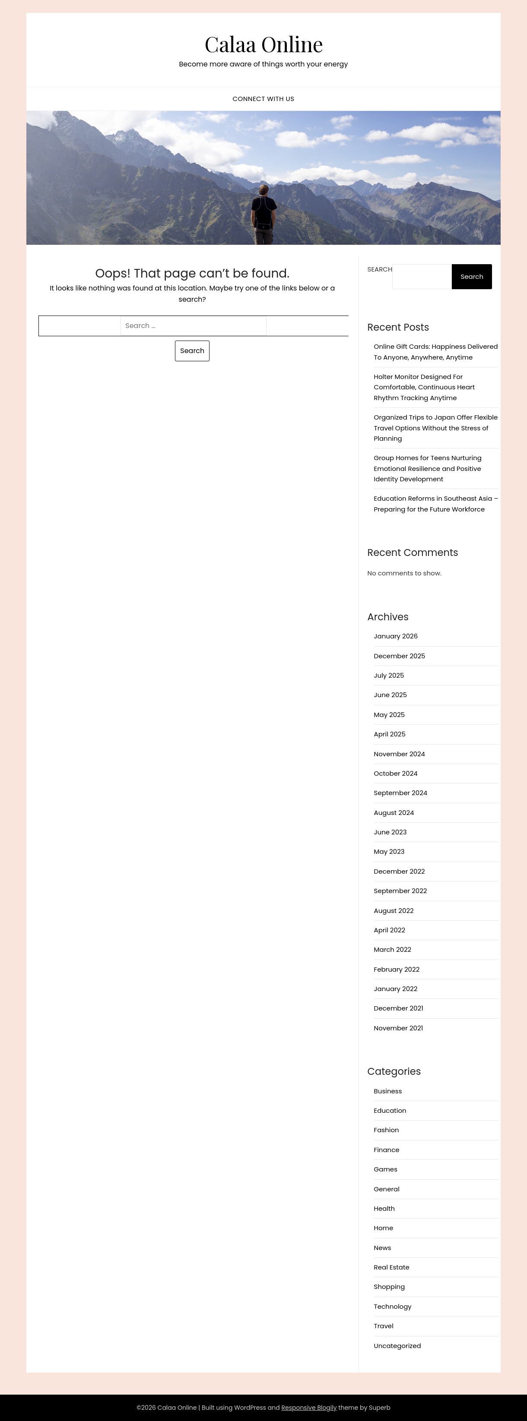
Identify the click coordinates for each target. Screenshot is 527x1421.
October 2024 (396, 773)
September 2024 (401, 792)
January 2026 (396, 636)
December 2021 (398, 1008)
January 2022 (396, 988)
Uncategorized (397, 1345)
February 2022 (397, 969)
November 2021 (398, 1028)
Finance (387, 1149)
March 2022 (393, 949)
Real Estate (392, 1267)
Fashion (386, 1129)
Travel (384, 1325)
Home (384, 1227)
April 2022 (390, 930)
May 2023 (389, 851)
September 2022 (400, 890)
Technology (393, 1306)
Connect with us (263, 98)
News (382, 1247)
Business (388, 1091)
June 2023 (390, 832)
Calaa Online (263, 43)
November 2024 (399, 753)
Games (385, 1169)
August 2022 (394, 910)
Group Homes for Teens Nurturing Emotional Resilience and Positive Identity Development (428, 468)
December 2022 (399, 871)
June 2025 (390, 694)
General (387, 1189)
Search (380, 269)
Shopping (389, 1286)
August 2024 (394, 812)
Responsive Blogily (309, 1407)
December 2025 (399, 655)
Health (384, 1208)
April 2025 (390, 734)
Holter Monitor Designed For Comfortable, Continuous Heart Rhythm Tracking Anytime (424, 387)
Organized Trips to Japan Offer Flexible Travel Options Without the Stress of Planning (436, 428)
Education (390, 1110)
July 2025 (389, 675)
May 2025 (389, 714)
